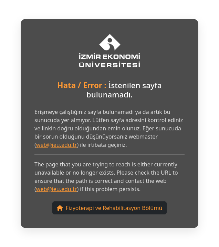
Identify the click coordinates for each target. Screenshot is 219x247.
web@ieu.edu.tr (56, 145)
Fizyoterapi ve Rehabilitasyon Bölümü (110, 208)
